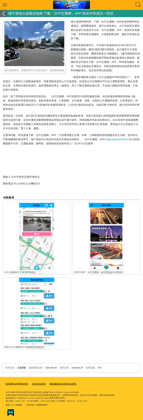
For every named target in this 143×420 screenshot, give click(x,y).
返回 (3, 13)
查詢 (138, 5)
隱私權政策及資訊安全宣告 (56, 383)
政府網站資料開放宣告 (15, 383)
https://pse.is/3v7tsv (117, 139)
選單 (5, 5)
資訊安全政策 (35, 383)
